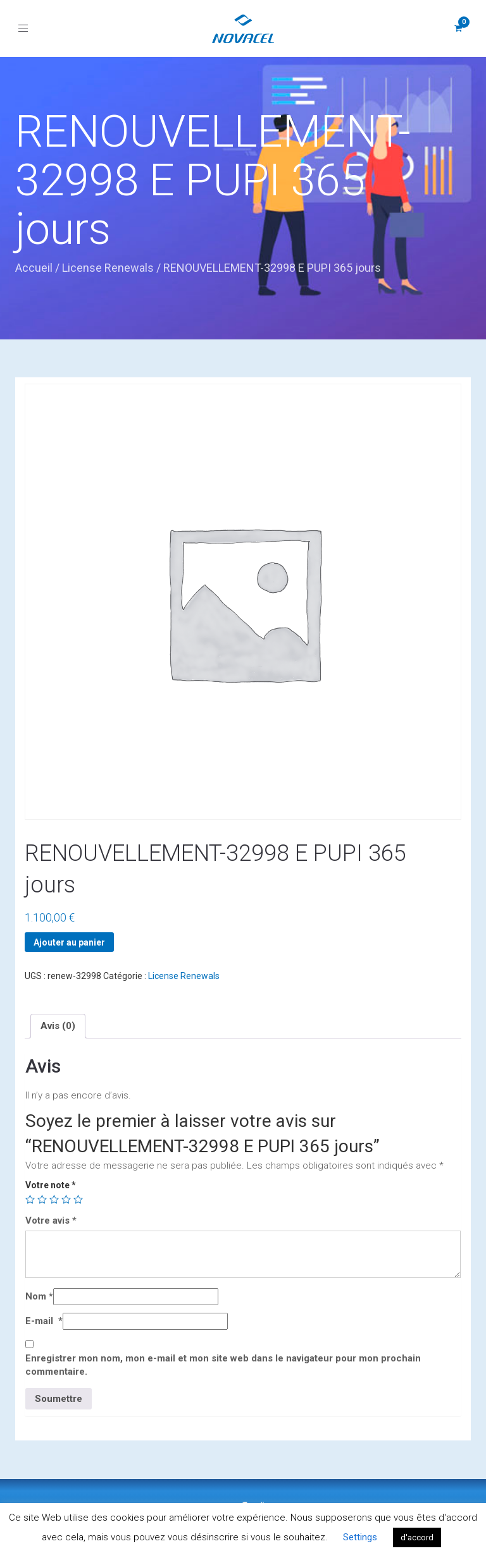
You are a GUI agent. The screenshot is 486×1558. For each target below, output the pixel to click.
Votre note (50, 1185)
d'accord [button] (417, 1537)
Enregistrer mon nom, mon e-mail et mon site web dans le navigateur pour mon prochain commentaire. (223, 1365)
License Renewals (108, 267)
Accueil (34, 267)
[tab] (57, 1026)
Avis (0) (57, 1026)
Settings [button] (360, 1537)
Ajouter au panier (69, 942)
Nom (39, 1296)
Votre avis (51, 1220)
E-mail (44, 1321)
